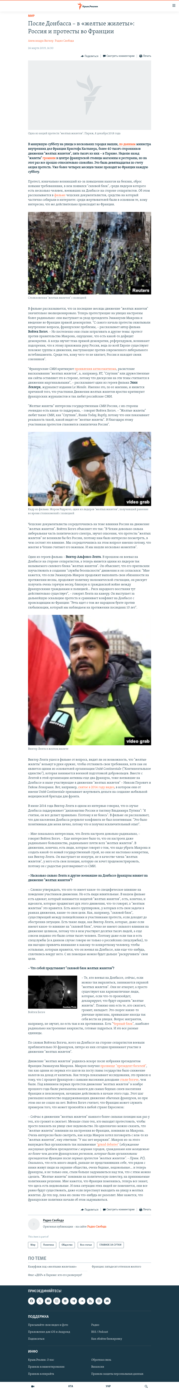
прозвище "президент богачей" (123, 1066)
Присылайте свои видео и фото (48, 1325)
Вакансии (97, 1367)
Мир (31, 16)
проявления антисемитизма (95, 369)
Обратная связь (101, 1360)
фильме (60, 195)
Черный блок (123, 1024)
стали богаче (129, 1080)
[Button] (89, 56)
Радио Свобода (64, 40)
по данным (127, 144)
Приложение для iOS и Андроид (49, 1332)
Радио (95, 1325)
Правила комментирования (46, 1367)
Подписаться (36, 1338)
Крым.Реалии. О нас (41, 1360)
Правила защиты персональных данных (117, 1374)
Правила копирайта (41, 1374)
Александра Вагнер (41, 40)
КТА (70, 1386)
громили (49, 158)
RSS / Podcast (99, 1332)
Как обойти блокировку (106, 1338)
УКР (108, 1386)
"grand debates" (108, 1144)
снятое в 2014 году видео (96, 787)
